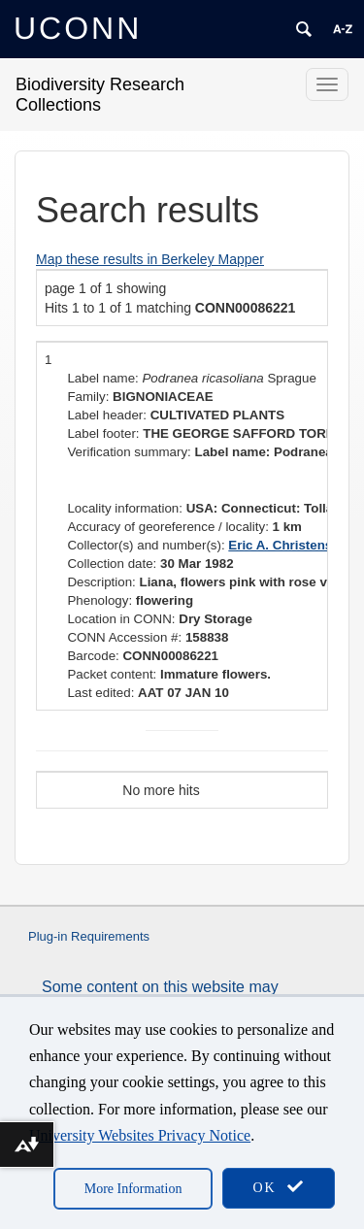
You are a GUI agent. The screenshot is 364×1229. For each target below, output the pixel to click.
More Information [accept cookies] (133, 1188)
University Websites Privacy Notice (139, 1135)
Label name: (102, 378)
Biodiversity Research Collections (100, 95)
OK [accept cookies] (278, 1187)
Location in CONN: (121, 619)
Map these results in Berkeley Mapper (150, 259)
